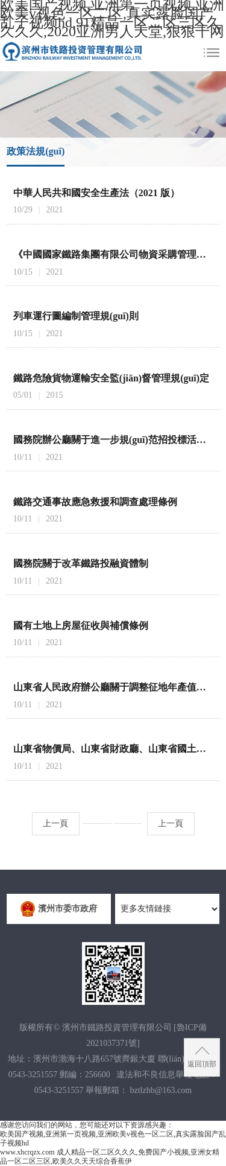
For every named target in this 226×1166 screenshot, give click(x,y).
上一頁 (55, 823)
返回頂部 (201, 1064)
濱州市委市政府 (62, 909)
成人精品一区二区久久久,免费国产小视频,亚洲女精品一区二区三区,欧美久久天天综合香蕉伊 (109, 1156)
